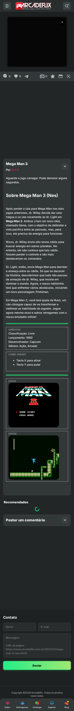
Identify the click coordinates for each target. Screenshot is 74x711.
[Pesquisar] (67, 6)
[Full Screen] (68, 76)
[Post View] (43, 76)
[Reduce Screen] (60, 76)
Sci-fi (15, 169)
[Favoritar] (52, 76)
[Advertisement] (37, 118)
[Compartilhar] (26, 76)
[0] (6, 76)
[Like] (17, 76)
